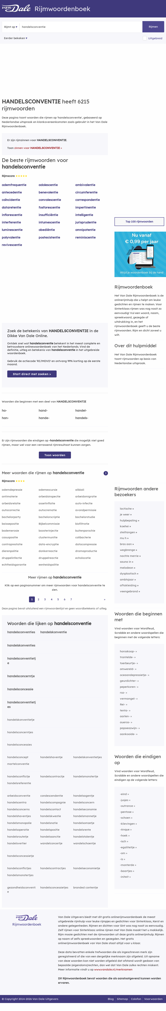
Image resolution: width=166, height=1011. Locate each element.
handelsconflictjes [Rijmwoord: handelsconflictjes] (19, 868)
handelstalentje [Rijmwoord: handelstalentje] (83, 836)
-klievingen (127, 823)
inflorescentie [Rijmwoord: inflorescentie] (12, 215)
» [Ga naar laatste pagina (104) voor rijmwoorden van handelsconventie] (104, 599)
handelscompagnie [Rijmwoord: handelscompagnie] (53, 802)
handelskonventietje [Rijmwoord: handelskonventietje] (20, 719)
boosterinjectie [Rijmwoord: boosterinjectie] (48, 530)
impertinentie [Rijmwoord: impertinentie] (85, 207)
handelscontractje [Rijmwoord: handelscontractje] (52, 776)
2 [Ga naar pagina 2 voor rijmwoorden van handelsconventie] (38, 599)
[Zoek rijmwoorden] (40, 27)
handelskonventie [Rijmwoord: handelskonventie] (53, 632)
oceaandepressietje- (133, 675)
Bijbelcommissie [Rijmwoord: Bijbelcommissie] (49, 523)
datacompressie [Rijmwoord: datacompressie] (86, 544)
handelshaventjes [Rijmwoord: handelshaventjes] (19, 816)
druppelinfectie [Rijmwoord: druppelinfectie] (12, 558)
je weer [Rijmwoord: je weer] (125, 514)
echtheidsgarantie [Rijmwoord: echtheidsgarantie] (14, 564)
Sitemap (122, 999)
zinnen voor (37, 148)
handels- (81, 418)
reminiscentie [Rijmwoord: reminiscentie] (85, 237)
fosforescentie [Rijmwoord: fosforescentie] (49, 207)
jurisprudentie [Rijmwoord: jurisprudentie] (85, 222)
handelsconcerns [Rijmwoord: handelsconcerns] (18, 809)
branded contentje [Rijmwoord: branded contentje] (85, 887)
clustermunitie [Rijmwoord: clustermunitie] (48, 537)
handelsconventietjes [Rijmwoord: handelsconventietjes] (21, 704)
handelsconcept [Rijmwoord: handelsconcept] (17, 757)
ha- (4, 410)
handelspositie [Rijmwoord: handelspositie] (50, 829)
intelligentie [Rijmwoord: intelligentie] (84, 215)
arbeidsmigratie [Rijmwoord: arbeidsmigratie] (86, 496)
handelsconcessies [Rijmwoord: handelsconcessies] (19, 744)
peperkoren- (128, 686)
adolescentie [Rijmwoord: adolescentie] (48, 185)
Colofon (136, 999)
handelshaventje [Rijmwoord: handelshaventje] (51, 757)
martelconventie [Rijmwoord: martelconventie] (18, 764)
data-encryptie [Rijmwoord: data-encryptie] (49, 544)
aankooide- (127, 734)
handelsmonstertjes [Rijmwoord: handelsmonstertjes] (20, 875)
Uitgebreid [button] (155, 38)
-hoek (124, 835)
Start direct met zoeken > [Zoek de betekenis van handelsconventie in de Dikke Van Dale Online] (32, 374)
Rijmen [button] (153, 26)
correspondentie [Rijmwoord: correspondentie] (87, 200)
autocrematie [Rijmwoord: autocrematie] (48, 510)
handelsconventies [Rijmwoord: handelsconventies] (21, 632)
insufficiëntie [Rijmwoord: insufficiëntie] (48, 215)
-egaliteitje (127, 847)
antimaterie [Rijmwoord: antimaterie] (10, 496)
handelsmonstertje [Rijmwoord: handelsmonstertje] (85, 776)
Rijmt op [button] (9, 27)
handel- (81, 410)
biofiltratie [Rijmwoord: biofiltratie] (82, 523)
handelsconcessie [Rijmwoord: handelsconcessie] (20, 689)
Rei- (122, 704)
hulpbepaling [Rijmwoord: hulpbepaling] (128, 520)
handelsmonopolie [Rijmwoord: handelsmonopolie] (19, 823)
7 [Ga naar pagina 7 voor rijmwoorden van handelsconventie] (71, 599)
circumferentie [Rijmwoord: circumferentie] (86, 192)
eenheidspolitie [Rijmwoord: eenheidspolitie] (49, 564)
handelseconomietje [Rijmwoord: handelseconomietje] (86, 868)
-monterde (127, 865)
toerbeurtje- (128, 663)
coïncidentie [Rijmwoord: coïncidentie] (11, 200)
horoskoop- (127, 651)
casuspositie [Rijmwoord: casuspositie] (10, 537)
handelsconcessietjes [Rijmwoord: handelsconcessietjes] (54, 887)
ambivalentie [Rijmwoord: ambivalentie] (85, 185)
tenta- (124, 710)
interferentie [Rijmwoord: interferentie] (11, 222)
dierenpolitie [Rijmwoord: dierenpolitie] (10, 551)
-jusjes (124, 800)
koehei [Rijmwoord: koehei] (124, 526)
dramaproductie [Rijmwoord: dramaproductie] (86, 551)
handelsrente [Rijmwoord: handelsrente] (82, 829)
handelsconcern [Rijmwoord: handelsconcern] (83, 802)
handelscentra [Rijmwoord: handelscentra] (16, 802)
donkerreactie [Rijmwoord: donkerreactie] (48, 551)
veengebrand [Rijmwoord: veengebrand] (129, 591)
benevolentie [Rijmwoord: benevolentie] (48, 192)
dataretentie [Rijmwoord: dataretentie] (11, 207)
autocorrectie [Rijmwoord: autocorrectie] (11, 510)
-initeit (124, 876)
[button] (106, 473)
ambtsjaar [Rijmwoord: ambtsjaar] (127, 579)
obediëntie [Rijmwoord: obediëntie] (47, 230)
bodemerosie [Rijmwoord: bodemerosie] (10, 530)
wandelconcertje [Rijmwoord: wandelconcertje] (51, 843)
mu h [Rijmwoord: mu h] (123, 538)
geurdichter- (128, 680)
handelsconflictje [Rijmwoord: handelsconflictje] (18, 776)
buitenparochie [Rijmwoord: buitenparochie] (85, 530)
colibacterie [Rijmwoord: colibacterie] (83, 537)
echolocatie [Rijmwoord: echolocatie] (83, 558)
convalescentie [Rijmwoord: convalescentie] (50, 200)
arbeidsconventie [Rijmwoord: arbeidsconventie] (18, 795)
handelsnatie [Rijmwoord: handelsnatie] (49, 823)
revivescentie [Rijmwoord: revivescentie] (12, 245)
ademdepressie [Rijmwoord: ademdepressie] (12, 489)
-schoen (125, 817)
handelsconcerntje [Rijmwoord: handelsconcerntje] (21, 676)
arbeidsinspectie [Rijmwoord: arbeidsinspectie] (49, 496)
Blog (111, 999)
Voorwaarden (153, 999)
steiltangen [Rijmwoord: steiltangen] (127, 532)
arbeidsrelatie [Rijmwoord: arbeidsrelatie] (11, 503)
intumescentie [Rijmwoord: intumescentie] (49, 222)
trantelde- (127, 657)
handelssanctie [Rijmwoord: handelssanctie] (50, 836)
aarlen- (125, 716)
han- (5, 418)
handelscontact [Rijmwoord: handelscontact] (50, 809)
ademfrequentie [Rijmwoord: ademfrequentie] (14, 185)
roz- (122, 692)
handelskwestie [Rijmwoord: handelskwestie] (50, 816)
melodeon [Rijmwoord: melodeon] (126, 567)
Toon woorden (54, 455)
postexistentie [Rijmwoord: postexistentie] (49, 237)
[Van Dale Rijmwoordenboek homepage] (18, 9)
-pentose (126, 812)
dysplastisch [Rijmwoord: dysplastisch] (128, 573)
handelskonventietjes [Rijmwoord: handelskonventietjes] (87, 757)
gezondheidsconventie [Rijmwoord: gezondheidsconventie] (21, 889)
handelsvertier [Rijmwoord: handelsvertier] (17, 843)
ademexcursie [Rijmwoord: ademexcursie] (48, 489)
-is (121, 859)
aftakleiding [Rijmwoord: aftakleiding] (128, 585)
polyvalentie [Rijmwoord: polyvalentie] (11, 237)
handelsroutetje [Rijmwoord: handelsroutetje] (17, 836)
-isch (123, 841)
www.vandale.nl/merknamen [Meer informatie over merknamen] (113, 969)
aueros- (125, 722)
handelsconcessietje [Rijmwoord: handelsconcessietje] (20, 856)
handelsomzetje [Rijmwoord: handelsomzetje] (83, 823)
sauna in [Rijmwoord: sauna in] (125, 561)
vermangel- (128, 698)
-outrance (126, 806)
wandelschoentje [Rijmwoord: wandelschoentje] (84, 843)
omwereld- (127, 669)
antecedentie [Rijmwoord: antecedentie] (12, 192)
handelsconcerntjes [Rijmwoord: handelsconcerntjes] (20, 732)
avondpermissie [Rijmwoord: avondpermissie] (85, 510)
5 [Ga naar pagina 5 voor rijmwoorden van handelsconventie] (58, 599)
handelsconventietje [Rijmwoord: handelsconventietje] (21, 660)
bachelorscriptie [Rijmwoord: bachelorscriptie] (49, 517)
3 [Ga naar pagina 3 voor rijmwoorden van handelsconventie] (45, 599)
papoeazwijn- (129, 728)
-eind (123, 794)
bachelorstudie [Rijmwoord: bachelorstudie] (85, 517)
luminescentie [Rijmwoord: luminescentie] (12, 230)
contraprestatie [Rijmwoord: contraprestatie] (12, 544)
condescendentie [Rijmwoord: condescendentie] (51, 795)
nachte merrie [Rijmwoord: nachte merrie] (129, 556)
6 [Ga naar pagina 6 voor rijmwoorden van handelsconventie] (64, 599)
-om (122, 853)
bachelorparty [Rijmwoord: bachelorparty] (11, 517)
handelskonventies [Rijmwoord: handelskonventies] (21, 645)
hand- (43, 410)
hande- (44, 418)
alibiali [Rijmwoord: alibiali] (79, 489)
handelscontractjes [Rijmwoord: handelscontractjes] (53, 868)
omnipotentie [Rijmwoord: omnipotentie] (85, 230)
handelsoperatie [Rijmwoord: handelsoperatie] (18, 829)
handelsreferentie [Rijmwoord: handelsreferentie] (19, 783)
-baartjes (126, 871)
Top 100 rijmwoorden (139, 221)
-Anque (125, 829)
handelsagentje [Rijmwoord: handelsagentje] (83, 795)
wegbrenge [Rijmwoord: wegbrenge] (127, 550)
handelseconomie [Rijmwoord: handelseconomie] (85, 809)
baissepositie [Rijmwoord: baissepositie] (10, 523)
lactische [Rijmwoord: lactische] (126, 508)
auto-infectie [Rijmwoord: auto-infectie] (84, 503)
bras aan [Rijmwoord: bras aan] (126, 544)
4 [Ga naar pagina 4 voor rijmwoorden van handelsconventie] (51, 599)
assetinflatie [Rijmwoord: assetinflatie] (47, 503)
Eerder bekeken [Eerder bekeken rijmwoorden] (14, 38)
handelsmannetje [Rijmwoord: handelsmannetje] (85, 816)
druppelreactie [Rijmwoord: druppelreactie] (48, 558)
